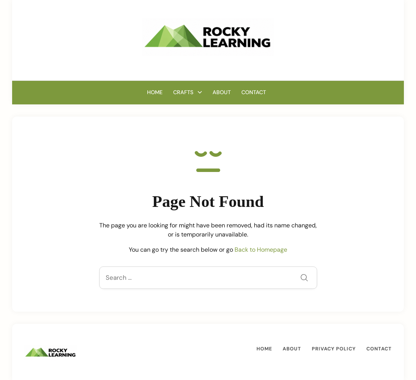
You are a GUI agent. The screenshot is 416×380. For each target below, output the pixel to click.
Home (155, 92)
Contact (253, 92)
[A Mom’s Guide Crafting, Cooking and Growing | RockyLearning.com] (208, 37)
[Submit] (304, 278)
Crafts (183, 92)
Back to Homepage (261, 250)
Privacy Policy (334, 348)
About (222, 92)
